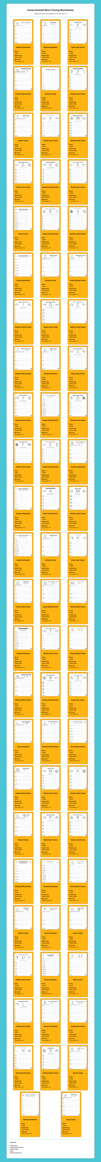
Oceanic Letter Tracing (23, 187)
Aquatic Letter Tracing (50, 140)
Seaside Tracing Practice (78, 234)
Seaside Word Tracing (78, 1026)
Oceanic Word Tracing (23, 606)
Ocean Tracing (23, 234)
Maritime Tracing (50, 560)
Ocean (16, 53)
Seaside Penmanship (50, 373)
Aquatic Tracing (23, 140)
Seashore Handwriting (78, 467)
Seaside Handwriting (23, 653)
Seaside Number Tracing (50, 1073)
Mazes (12, 1151)
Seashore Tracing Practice (50, 187)
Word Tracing (18, 57)
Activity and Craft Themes (17, 1147)
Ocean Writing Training (78, 746)
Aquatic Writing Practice (50, 606)
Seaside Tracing (23, 933)
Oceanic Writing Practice (50, 420)
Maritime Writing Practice (23, 886)
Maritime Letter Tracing (77, 140)
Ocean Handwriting (23, 746)
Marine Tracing (78, 979)
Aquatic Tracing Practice (78, 327)
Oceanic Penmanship (50, 1026)
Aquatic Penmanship (23, 560)
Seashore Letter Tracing (77, 513)
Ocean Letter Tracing (77, 47)
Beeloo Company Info (15, 1152)
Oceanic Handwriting (23, 280)
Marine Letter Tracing (78, 373)
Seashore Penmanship (23, 47)
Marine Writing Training (77, 886)
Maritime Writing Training (23, 373)
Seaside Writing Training (23, 94)
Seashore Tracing (50, 94)
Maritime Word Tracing (78, 606)
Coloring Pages (14, 1149)
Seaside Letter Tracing (78, 94)
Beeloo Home (13, 1145)
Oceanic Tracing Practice (50, 234)
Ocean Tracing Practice (50, 513)
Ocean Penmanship (50, 933)
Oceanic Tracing (23, 840)
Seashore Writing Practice (50, 746)
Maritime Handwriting (50, 47)
